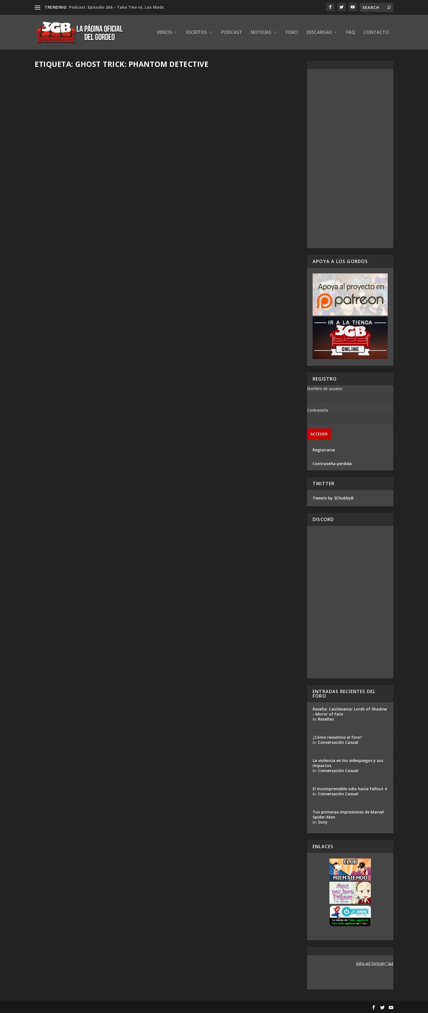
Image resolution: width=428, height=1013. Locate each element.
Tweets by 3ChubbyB (333, 498)
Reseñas (326, 719)
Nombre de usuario (324, 388)
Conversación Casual (338, 742)
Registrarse (324, 449)
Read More (55, 197)
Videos (164, 32)
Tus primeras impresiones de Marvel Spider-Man (348, 814)
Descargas (319, 32)
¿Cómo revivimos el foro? (337, 737)
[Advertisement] (350, 159)
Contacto (376, 32)
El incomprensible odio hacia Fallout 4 (350, 788)
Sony (322, 822)
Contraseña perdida (332, 463)
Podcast (231, 32)
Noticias (261, 32)
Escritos (196, 32)
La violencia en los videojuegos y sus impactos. (348, 763)
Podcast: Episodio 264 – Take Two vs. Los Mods (116, 7)
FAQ (350, 32)
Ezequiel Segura (59, 167)
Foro (292, 32)
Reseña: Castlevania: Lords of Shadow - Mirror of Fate (350, 711)
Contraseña (317, 410)
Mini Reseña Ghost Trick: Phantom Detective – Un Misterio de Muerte (98, 156)
